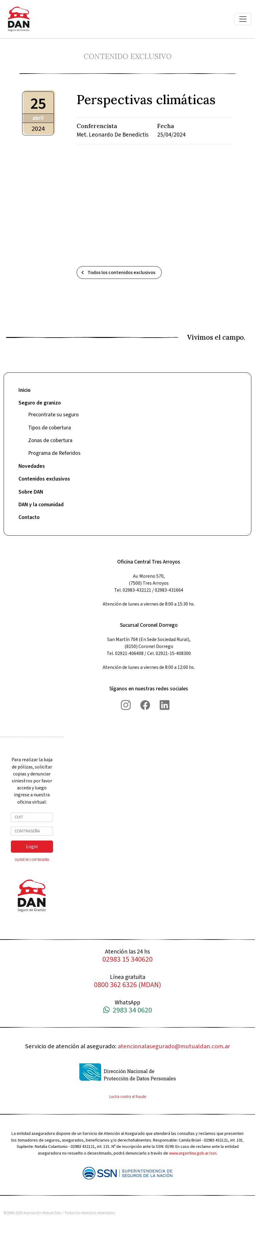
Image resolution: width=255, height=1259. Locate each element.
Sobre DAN (30, 492)
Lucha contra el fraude (127, 1096)
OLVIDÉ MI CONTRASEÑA (32, 860)
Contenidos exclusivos (44, 479)
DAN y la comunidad (41, 504)
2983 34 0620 (127, 1010)
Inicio (24, 390)
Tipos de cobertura (49, 427)
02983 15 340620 (127, 959)
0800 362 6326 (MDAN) (127, 985)
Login (32, 846)
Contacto (29, 517)
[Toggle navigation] (242, 19)
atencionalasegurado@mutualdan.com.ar (174, 1046)
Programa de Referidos (54, 453)
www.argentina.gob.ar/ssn (193, 1153)
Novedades (31, 466)
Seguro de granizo (39, 403)
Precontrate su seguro (53, 414)
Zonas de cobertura (50, 440)
